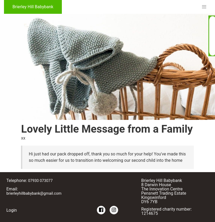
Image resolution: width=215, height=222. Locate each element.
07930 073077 (40, 181)
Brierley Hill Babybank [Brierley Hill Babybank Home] (32, 6)
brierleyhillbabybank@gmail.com (34, 193)
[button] (204, 7)
